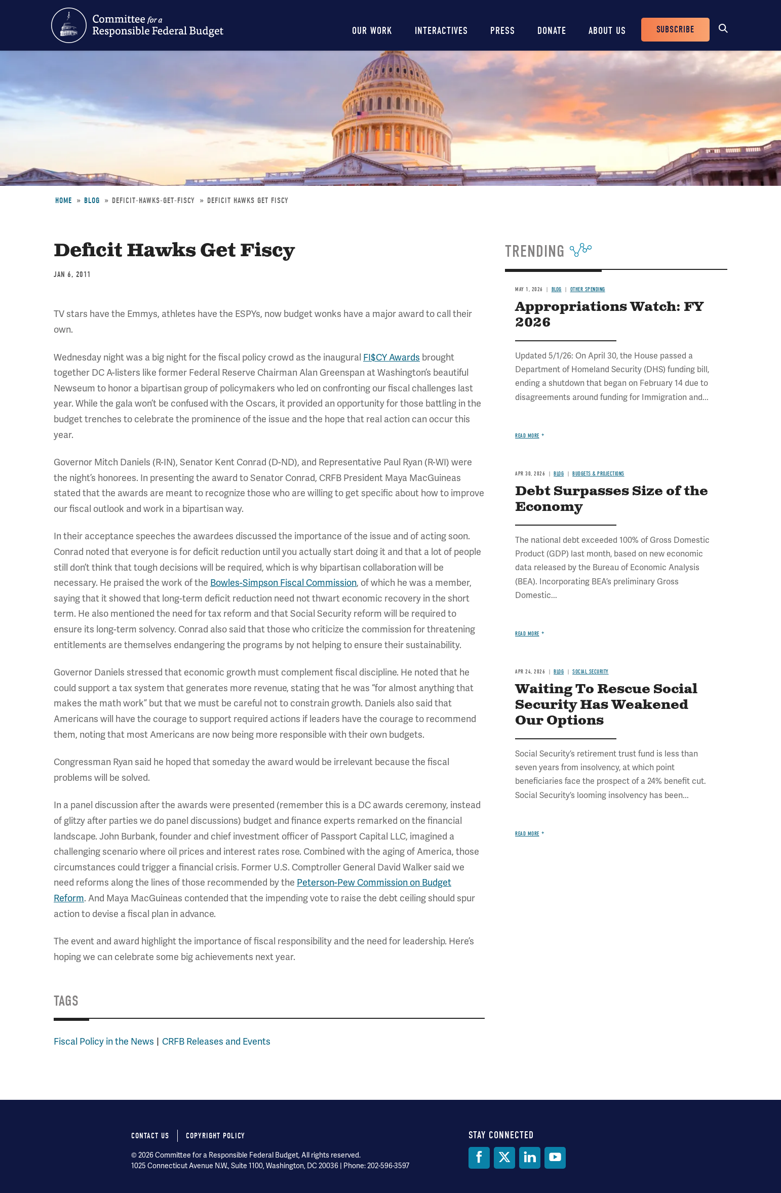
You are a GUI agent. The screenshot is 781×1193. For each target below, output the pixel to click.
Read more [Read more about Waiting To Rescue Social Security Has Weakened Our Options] (527, 833)
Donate (551, 30)
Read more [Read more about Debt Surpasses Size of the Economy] (527, 633)
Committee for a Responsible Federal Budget (137, 25)
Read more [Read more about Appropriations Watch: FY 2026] (527, 435)
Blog (92, 200)
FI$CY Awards (391, 357)
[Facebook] (479, 1158)
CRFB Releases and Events (216, 1041)
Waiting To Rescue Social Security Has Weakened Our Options (606, 705)
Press (502, 30)
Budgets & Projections (598, 473)
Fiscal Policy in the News (104, 1041)
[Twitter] (504, 1158)
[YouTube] (555, 1158)
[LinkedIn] (529, 1158)
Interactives (441, 30)
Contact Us (150, 1135)
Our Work (372, 30)
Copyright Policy (215, 1135)
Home (63, 200)
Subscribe (675, 29)
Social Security (590, 671)
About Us (607, 30)
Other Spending (587, 289)
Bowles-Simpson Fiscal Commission (283, 582)
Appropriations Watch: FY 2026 (609, 315)
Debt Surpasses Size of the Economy (611, 499)
